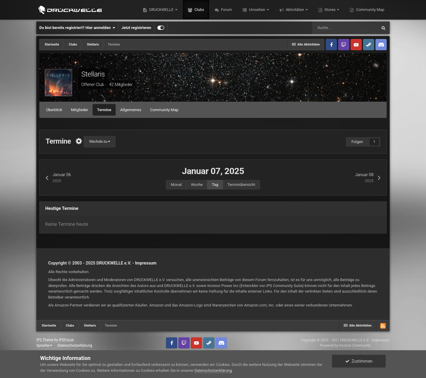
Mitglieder (79, 110)
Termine (104, 110)
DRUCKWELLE (161, 9)
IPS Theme (45, 340)
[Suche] (345, 28)
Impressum (145, 263)
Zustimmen (358, 361)
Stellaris (93, 74)
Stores (330, 9)
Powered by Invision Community (345, 345)
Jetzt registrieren (136, 27)
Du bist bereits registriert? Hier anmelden (77, 28)
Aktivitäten (295, 9)
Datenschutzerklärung (74, 345)
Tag (215, 184)
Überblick (54, 110)
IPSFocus (66, 340)
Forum (226, 9)
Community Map (369, 9)
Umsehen (257, 9)
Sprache (44, 345)
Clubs (198, 9)
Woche (197, 184)
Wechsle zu (99, 141)
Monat (176, 184)
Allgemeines (130, 110)
